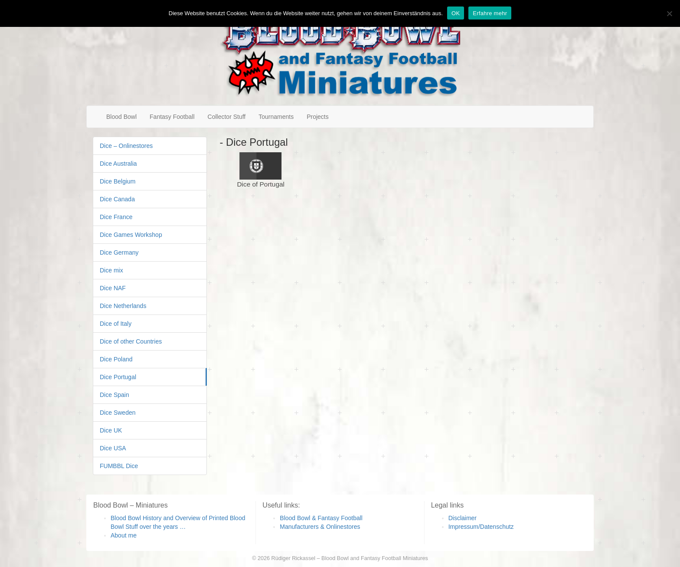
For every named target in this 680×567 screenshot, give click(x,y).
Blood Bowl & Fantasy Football (321, 518)
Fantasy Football (172, 116)
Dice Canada (117, 199)
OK (455, 13)
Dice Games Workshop (131, 234)
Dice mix (111, 270)
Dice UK (111, 430)
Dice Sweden (118, 412)
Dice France (116, 216)
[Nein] (669, 13)
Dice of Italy (115, 323)
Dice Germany (119, 252)
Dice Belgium (117, 181)
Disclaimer (462, 518)
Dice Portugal (118, 377)
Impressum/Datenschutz (481, 526)
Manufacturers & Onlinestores (320, 526)
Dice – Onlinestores (126, 145)
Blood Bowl (121, 116)
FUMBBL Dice (119, 465)
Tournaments (276, 116)
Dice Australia (118, 163)
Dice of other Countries (131, 341)
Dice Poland (116, 359)
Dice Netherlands (123, 305)
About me (124, 535)
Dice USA (113, 448)
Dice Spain (114, 394)
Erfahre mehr (490, 13)
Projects (318, 116)
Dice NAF (113, 288)
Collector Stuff (227, 116)
